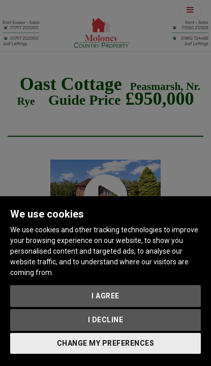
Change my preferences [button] (106, 343)
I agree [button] (105, 296)
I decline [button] (106, 320)
